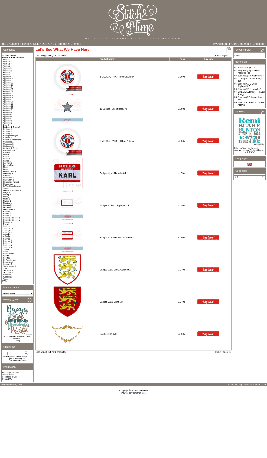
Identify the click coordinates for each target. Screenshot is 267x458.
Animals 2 (7, 62)
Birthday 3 (7, 133)
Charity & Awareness (12, 140)
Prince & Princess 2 (11, 220)
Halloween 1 (8, 178)
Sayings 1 (7, 226)
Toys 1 (6, 268)
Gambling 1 (8, 173)
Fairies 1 (7, 161)
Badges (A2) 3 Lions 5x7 (111, 302)
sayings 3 (7, 235)
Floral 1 (6, 167)
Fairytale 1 (7, 163)
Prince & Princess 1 (11, 218)
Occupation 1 (9, 205)
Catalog (14, 43)
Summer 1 (7, 264)
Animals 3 (7, 64)
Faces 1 (6, 159)
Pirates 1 (7, 216)
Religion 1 (7, 222)
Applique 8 (7, 121)
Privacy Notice (8, 375)
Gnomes (7, 176)
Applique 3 (7, 110)
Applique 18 (8, 95)
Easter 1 (6, 157)
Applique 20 (8, 102)
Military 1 (7, 194)
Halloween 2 (8, 180)
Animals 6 (7, 70)
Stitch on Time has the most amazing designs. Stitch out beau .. (249, 149)
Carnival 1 (7, 138)
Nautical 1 (7, 203)
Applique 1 (7, 76)
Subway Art (8, 262)
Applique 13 (8, 85)
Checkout (259, 43)
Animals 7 (7, 72)
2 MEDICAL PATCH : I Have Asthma (117, 141)
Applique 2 (7, 100)
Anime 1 (6, 74)
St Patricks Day (9, 260)
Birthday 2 (7, 131)
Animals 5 (7, 68)
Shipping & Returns (10, 373)
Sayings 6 (7, 241)
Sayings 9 (7, 247)
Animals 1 (7, 60)
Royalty (6, 224)
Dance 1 (6, 154)
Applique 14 (8, 87)
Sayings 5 (7, 239)
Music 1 (6, 199)
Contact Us (7, 379)
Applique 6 (7, 116)
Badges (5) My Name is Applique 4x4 (117, 237)
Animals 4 (7, 66)
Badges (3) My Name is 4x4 (113, 173)
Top (4, 43)
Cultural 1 (7, 152)
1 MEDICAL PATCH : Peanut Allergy (117, 77)
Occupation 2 (9, 207)
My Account (220, 43)
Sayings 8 (7, 245)
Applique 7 (7, 119)
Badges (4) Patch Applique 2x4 (114, 205)
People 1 (7, 213)
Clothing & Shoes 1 (11, 148)
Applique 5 (7, 114)
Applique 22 (8, 106)
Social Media (8, 254)
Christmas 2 (8, 144)
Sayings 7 (7, 243)
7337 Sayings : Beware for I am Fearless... (17, 337)
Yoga (5, 279)
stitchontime (142, 390)
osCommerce (139, 393)
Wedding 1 (7, 277)
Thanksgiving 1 (9, 266)
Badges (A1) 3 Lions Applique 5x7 (116, 270)
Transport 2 (8, 273)
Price (182, 59)
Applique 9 (7, 123)
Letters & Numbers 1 (12, 190)
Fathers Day (8, 165)
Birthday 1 (7, 129)
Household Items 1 (11, 182)
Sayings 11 (8, 230)
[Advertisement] (133, 424)
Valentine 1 (8, 275)
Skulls (5, 251)
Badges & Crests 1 (69, 43)
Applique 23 (8, 108)
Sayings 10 (8, 228)
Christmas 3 (8, 146)
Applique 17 (8, 93)
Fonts (5, 169)
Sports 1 (6, 256)
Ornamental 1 (9, 209)
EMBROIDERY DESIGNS (38, 43)
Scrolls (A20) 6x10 (108, 334)
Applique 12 (8, 83)
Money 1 (7, 197)
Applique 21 (8, 104)
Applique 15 (8, 89)
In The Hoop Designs (12, 186)
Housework (8, 184)
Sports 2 (6, 258)
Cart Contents (240, 43)
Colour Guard (9, 150)
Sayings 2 (7, 232)
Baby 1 (6, 125)
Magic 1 (6, 192)
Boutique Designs (10, 135)
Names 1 (7, 201)
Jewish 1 (7, 188)
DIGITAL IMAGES (9, 55)
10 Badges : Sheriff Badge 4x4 (114, 109)
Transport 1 (8, 270)
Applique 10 (8, 79)
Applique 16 (8, 91)
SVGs (4, 281)
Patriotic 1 (7, 211)
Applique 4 (7, 112)
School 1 (7, 249)
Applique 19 (8, 97)
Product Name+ (107, 59)
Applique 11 (8, 81)
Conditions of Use (9, 377)
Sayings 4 (7, 237)
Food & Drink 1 (9, 171)
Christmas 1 (8, 142)
